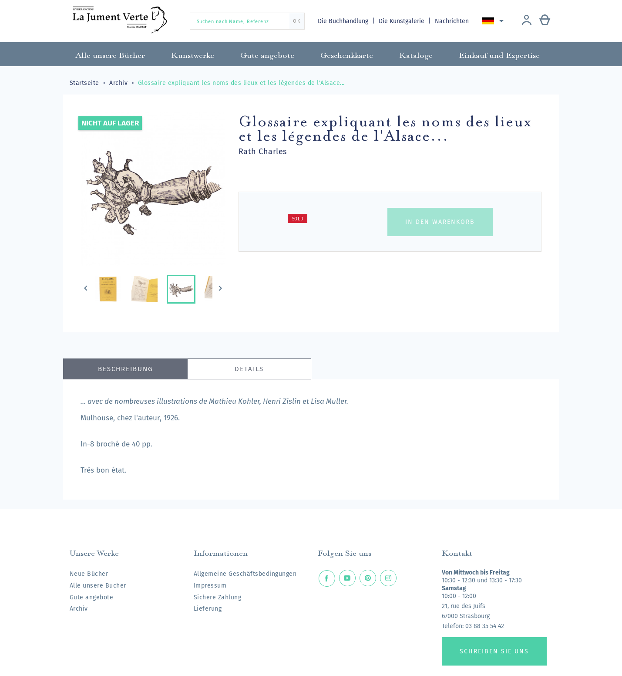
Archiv (79, 608)
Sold (297, 219)
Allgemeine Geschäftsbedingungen (245, 574)
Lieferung (208, 608)
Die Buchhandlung (344, 21)
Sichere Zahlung (218, 597)
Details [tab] (249, 369)
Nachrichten (453, 21)
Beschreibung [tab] (125, 369)
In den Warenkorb (440, 222)
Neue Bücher (89, 574)
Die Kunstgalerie (403, 21)
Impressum (210, 585)
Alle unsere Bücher (98, 585)
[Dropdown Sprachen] (494, 21)
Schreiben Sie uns (494, 651)
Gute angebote (92, 597)
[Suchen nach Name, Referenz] (247, 21)
